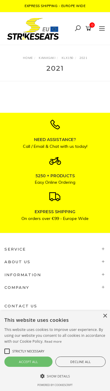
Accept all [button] (28, 361)
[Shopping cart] (89, 28)
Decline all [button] (80, 361)
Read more (53, 341)
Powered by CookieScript (54, 385)
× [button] (105, 316)
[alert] (55, 351)
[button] (55, 376)
